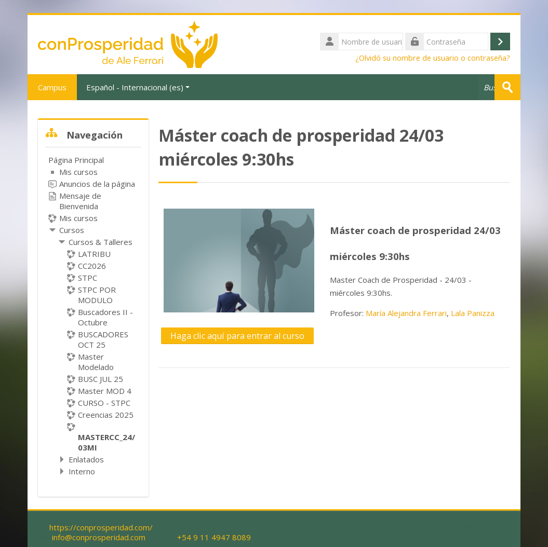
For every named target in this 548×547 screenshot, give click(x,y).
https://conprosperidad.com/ (101, 527)
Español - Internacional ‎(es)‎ (138, 87)
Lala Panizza (472, 313)
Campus (52, 87)
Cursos (71, 230)
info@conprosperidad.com (98, 537)
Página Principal (76, 160)
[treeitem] (93, 315)
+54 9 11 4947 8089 (214, 537)
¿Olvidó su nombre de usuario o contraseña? (432, 58)
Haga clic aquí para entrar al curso (237, 335)
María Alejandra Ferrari (406, 313)
